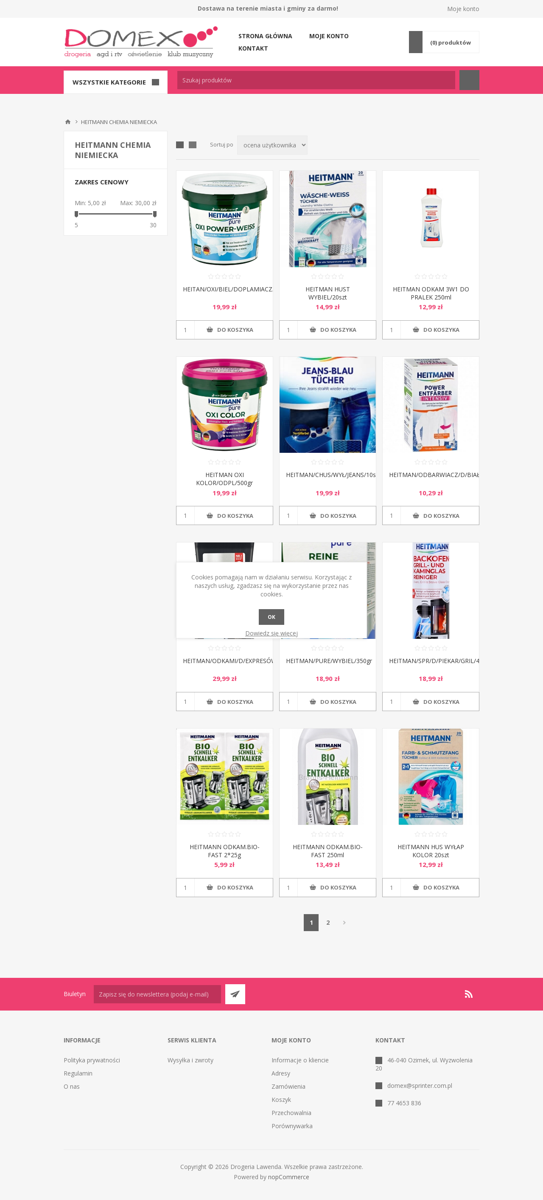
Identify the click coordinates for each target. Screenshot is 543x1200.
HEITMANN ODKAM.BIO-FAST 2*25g (225, 851)
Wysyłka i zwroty (190, 1060)
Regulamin (78, 1073)
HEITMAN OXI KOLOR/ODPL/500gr (224, 479)
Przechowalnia (291, 1113)
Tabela (180, 144)
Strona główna (265, 36)
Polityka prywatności (92, 1060)
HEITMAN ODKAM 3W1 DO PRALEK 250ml (431, 293)
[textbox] (316, 80)
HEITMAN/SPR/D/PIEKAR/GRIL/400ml (431, 661)
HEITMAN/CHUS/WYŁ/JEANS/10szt (327, 475)
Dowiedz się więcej (271, 633)
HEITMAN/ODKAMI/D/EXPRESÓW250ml (224, 661)
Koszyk (281, 1100)
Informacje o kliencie (300, 1060)
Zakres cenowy (102, 182)
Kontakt (253, 48)
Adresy (281, 1073)
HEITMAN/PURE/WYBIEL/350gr (327, 661)
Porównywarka (292, 1126)
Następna (344, 922)
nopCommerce (288, 1177)
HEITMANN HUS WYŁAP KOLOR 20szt (430, 851)
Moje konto (463, 9)
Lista (192, 144)
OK (271, 617)
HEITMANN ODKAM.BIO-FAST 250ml (328, 851)
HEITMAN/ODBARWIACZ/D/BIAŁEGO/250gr (431, 475)
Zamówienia (288, 1086)
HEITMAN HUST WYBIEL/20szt (327, 293)
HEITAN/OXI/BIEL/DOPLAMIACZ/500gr (224, 289)
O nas (72, 1086)
